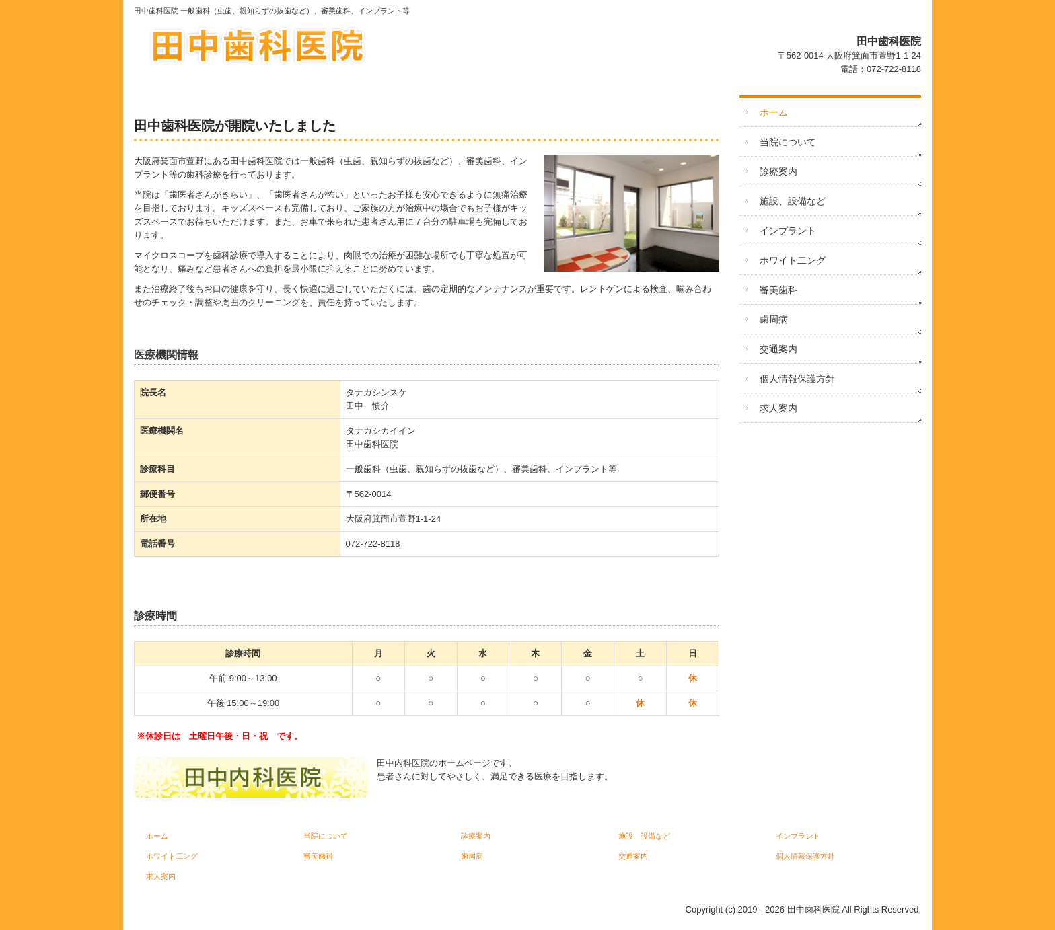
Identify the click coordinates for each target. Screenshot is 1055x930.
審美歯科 (778, 289)
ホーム (774, 112)
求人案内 (778, 408)
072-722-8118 (894, 69)
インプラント (788, 230)
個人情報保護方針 (797, 378)
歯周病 (774, 319)
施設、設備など (793, 201)
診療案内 (778, 171)
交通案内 (778, 349)
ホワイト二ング (793, 260)
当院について (788, 142)
